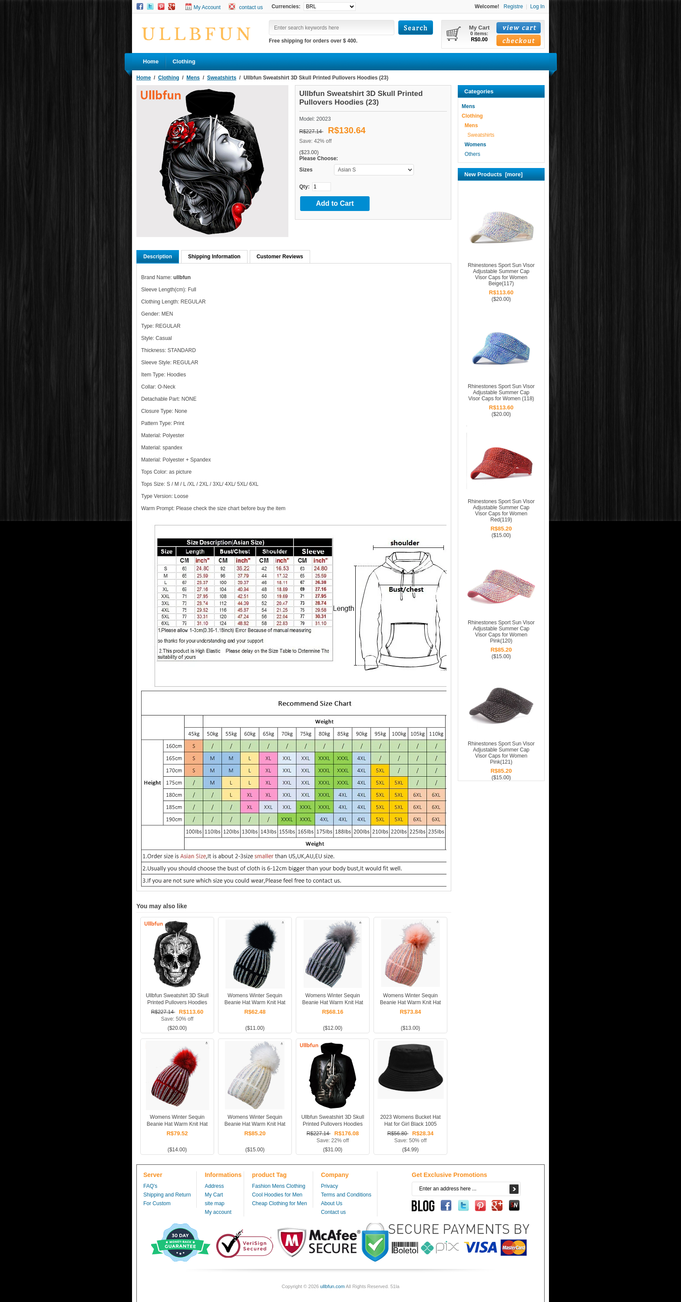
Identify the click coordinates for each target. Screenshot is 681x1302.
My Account (207, 7)
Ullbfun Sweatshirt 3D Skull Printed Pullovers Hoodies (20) (177, 1002)
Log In (537, 6)
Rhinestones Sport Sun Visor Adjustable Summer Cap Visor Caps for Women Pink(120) (501, 632)
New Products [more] (493, 174)
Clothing (168, 78)
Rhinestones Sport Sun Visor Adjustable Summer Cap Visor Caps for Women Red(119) (501, 510)
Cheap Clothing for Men (279, 1203)
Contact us (333, 1212)
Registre (513, 6)
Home (151, 61)
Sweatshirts (221, 78)
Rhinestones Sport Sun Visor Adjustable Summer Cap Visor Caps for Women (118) (501, 392)
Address (214, 1186)
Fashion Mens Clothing (278, 1186)
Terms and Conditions (346, 1195)
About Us (331, 1203)
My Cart (214, 1195)
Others (471, 154)
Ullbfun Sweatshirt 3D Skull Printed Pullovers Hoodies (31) (332, 1124)
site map (214, 1203)
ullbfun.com (332, 1286)
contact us (251, 7)
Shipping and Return (167, 1195)
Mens (193, 78)
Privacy (329, 1186)
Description (157, 257)
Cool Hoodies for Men (277, 1195)
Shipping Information (214, 257)
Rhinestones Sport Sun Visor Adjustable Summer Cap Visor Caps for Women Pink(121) (501, 753)
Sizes (306, 170)
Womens (474, 145)
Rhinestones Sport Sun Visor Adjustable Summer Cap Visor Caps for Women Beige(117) (501, 274)
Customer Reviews (280, 257)
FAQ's (150, 1186)
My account (218, 1212)
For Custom (157, 1203)
